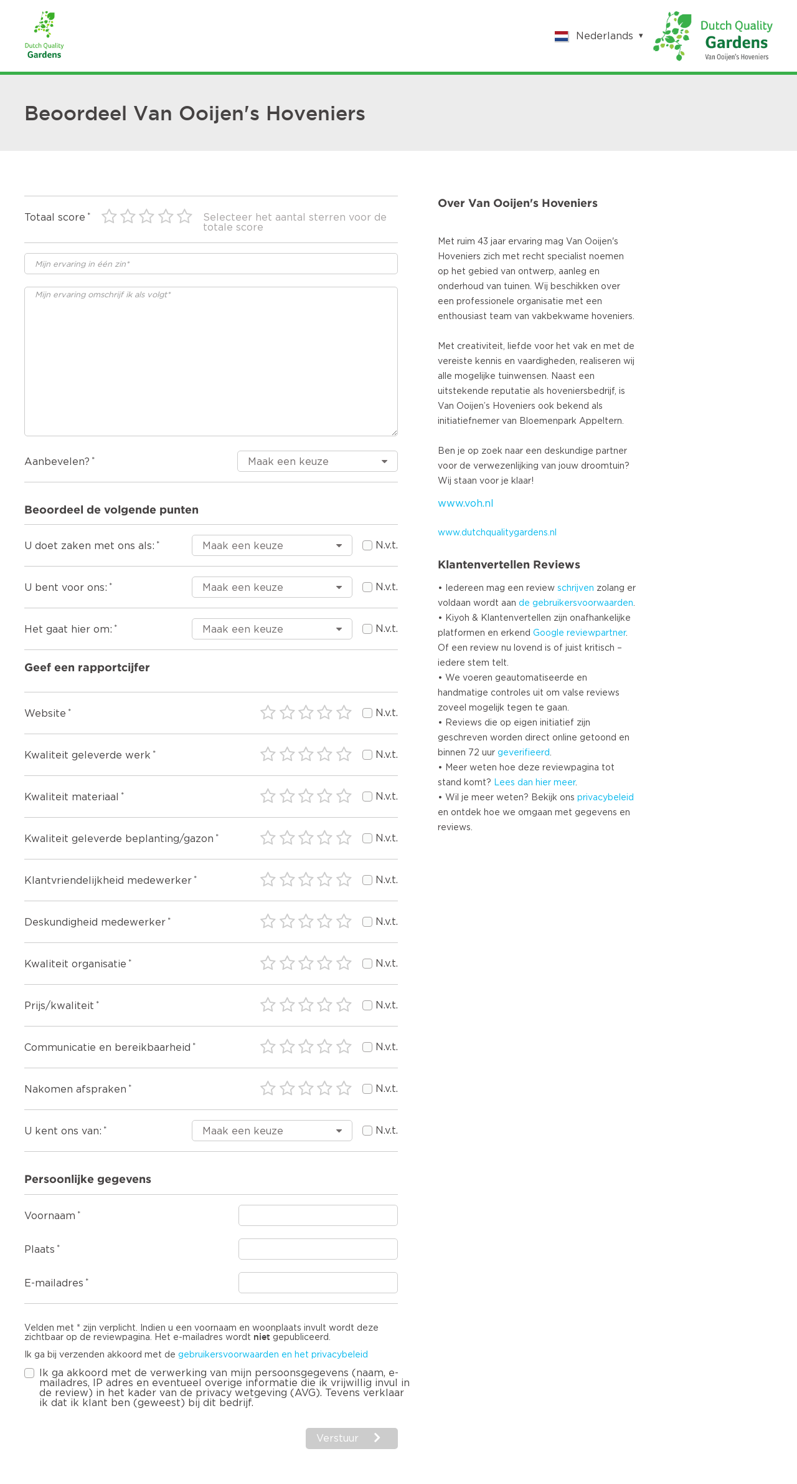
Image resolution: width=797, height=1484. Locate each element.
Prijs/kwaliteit (59, 1006)
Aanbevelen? (57, 462)
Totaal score (54, 218)
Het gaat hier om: (68, 629)
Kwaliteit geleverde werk (87, 755)
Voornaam (49, 1216)
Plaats (39, 1250)
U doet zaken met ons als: (89, 546)
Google (548, 633)
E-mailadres (53, 1283)
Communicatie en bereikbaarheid (107, 1048)
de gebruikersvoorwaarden (576, 603)
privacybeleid (605, 797)
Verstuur (337, 1438)
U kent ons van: (62, 1131)
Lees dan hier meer (534, 782)
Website (45, 714)
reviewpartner (596, 633)
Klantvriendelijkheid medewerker (108, 881)
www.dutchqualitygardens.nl (497, 533)
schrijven (575, 588)
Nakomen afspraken (75, 1089)
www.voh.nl (466, 504)
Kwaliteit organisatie (75, 964)
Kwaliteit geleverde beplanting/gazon (119, 839)
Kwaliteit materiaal (71, 797)
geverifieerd (524, 753)
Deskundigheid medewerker (95, 922)
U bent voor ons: (65, 588)
